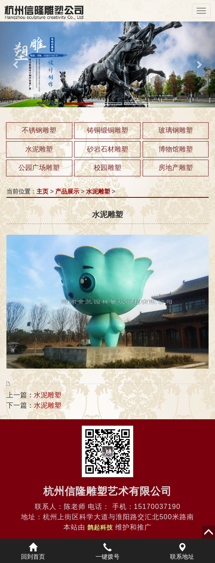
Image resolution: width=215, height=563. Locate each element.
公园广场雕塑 (39, 167)
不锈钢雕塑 (39, 130)
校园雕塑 (107, 167)
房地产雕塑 (175, 167)
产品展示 (67, 191)
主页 (42, 191)
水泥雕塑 (39, 149)
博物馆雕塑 (175, 149)
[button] (16, 64)
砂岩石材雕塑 (107, 149)
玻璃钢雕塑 (175, 130)
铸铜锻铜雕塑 (107, 130)
